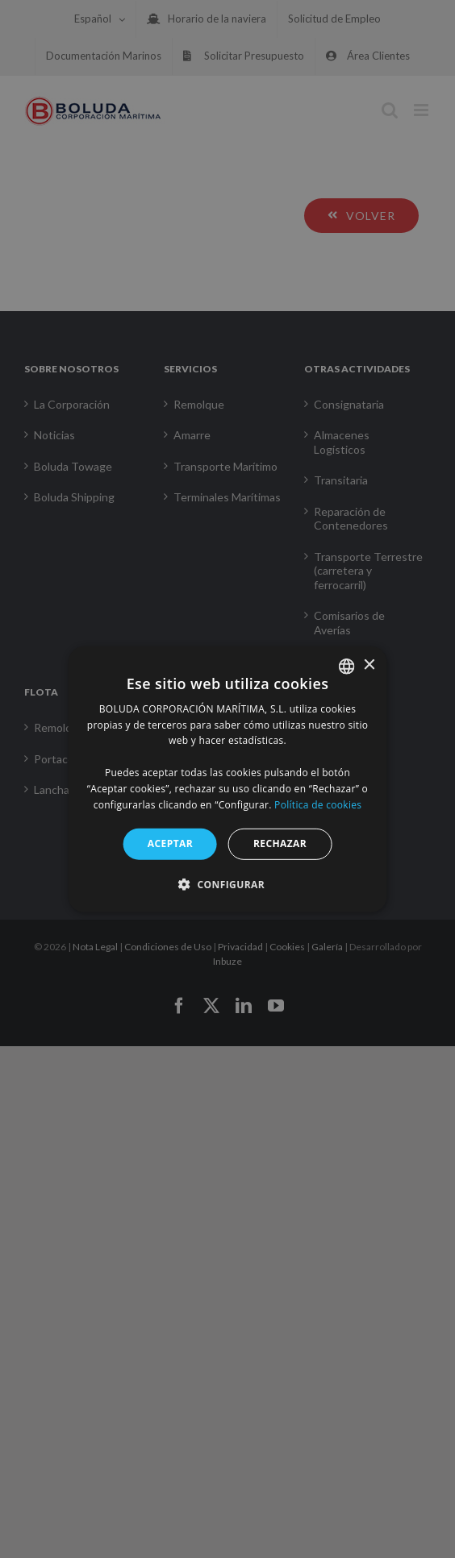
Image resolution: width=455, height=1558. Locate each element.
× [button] (368, 665)
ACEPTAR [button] (170, 843)
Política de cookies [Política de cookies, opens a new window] (317, 804)
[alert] (227, 779)
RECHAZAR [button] (280, 843)
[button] (227, 884)
